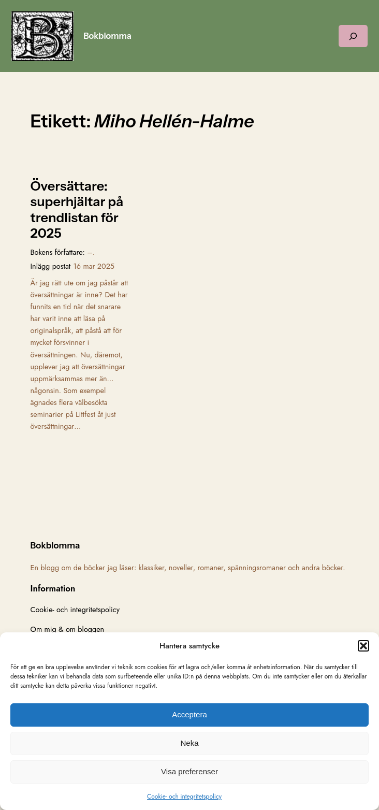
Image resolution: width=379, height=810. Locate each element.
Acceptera (189, 714)
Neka (189, 743)
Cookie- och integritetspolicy (184, 796)
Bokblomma (107, 36)
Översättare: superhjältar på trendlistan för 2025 (77, 209)
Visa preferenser (189, 771)
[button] (363, 646)
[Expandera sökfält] (353, 36)
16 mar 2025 (93, 266)
